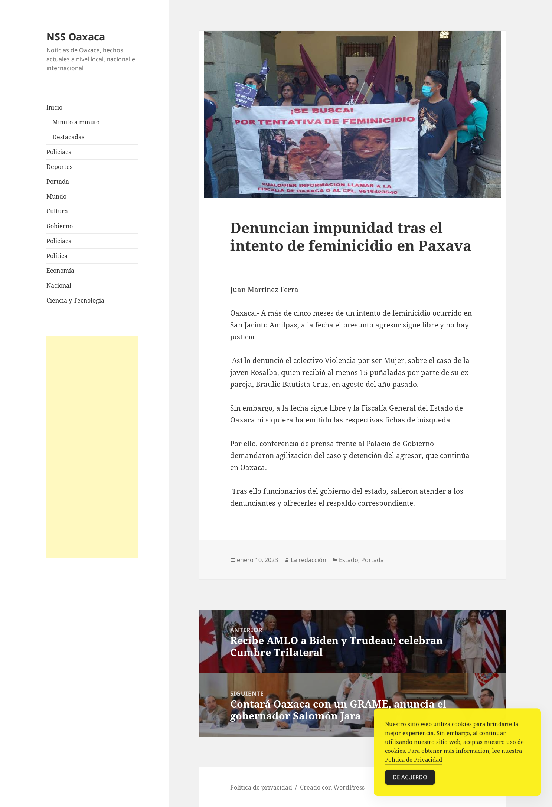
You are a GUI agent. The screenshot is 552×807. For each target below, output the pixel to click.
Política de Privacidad (413, 761)
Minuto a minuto (75, 122)
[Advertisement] (92, 447)
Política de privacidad (261, 787)
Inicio (54, 107)
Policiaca (59, 152)
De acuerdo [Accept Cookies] (410, 779)
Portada (57, 181)
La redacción (308, 560)
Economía (60, 271)
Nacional (58, 285)
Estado (348, 560)
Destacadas (68, 137)
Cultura (57, 211)
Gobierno (59, 226)
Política (57, 256)
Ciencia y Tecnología (75, 300)
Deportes (59, 167)
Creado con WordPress (332, 787)
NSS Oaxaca (75, 36)
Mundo (56, 196)
